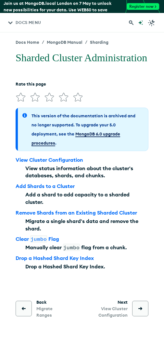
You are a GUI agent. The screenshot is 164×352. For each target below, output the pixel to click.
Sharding (99, 42)
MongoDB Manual (64, 42)
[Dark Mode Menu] (151, 22)
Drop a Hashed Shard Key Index (55, 258)
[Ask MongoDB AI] (140, 22)
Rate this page (31, 84)
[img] (21, 97)
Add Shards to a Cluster (45, 186)
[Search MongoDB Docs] (131, 22)
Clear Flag (37, 239)
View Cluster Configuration (49, 160)
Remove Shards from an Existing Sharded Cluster (76, 212)
